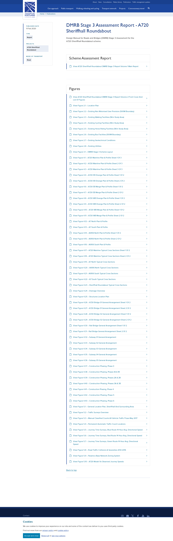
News (100, 2)
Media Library (117, 2)
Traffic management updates (141, 2)
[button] (148, 8)
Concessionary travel (136, 8)
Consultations (107, 2)
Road (29, 61)
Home (42, 15)
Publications (127, 2)
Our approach (53, 8)
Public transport (67, 8)
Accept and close (31, 536)
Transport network (109, 8)
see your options (58, 536)
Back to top (71, 471)
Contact (26, 516)
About (95, 2)
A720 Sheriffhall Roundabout (33, 49)
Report (29, 38)
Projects (122, 8)
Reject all (45, 536)
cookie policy (63, 530)
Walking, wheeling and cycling (87, 8)
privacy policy (48, 530)
